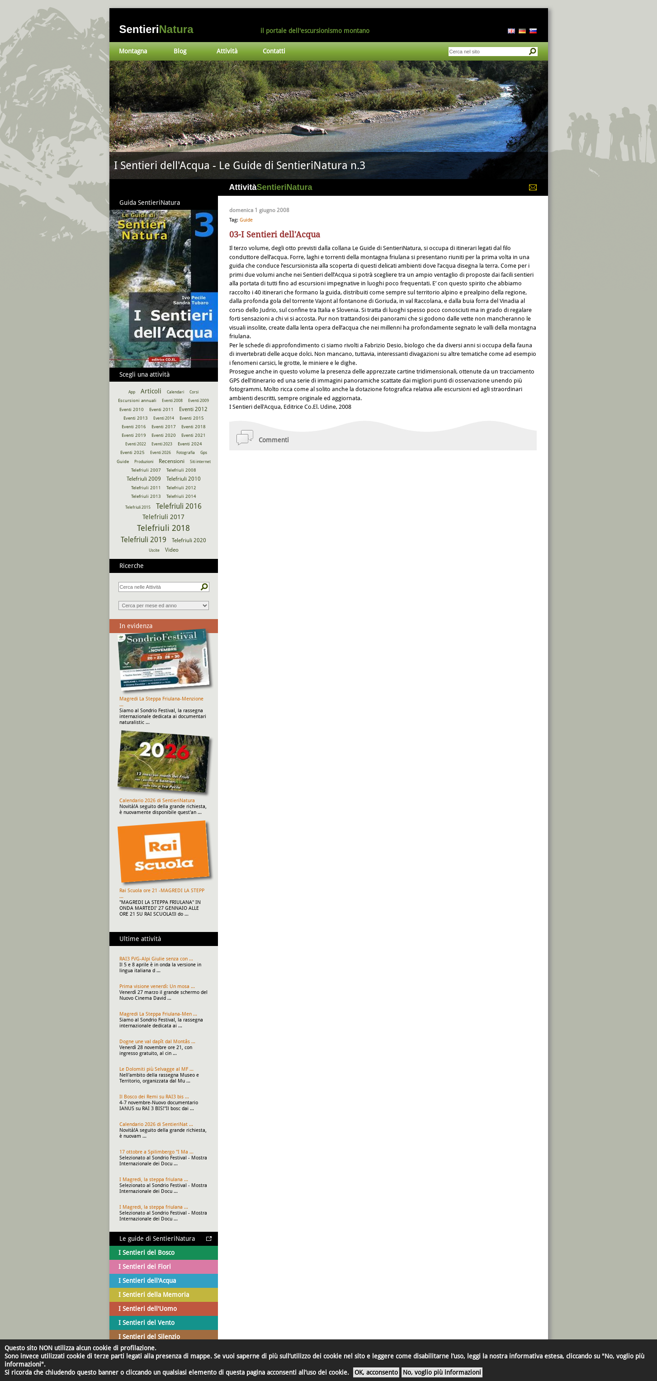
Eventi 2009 (198, 400)
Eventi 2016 (134, 426)
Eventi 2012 (193, 409)
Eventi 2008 (172, 400)
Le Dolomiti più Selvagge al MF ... (156, 1069)
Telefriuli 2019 (143, 539)
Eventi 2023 (161, 444)
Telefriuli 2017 (163, 516)
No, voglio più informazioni (442, 1372)
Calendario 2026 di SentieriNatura (157, 801)
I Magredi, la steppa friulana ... (153, 1179)
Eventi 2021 (193, 435)
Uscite (154, 550)
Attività (227, 51)
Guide (246, 220)
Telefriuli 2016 (179, 506)
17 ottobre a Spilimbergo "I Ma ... (156, 1152)
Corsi (194, 392)
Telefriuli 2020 (189, 540)
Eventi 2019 (134, 435)
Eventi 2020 (163, 435)
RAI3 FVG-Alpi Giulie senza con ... (156, 959)
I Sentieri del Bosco (146, 1252)
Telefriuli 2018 (163, 528)
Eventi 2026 (160, 452)
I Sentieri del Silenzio (149, 1336)
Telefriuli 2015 (138, 507)
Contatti (274, 51)
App (131, 392)
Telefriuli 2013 (146, 496)
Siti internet (200, 461)
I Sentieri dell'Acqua (147, 1280)
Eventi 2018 (193, 426)
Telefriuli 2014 (181, 496)
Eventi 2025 (132, 452)
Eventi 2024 (190, 443)
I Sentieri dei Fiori (144, 1266)
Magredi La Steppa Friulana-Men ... (158, 1014)
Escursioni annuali (137, 400)
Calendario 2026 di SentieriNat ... (156, 1124)
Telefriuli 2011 (146, 487)
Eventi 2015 (192, 418)
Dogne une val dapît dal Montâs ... (157, 1042)
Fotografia (185, 452)
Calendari (175, 392)
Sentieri (156, 29)
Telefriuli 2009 (144, 479)
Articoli (151, 391)
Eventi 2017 (163, 426)
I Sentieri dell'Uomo (147, 1308)
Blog (180, 51)
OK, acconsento (376, 1372)
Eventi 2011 (161, 409)
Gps (203, 452)
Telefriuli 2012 (181, 487)
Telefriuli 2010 (183, 479)
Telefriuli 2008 (181, 470)
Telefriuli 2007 (146, 470)
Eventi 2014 (163, 418)
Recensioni (171, 461)
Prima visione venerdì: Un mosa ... (157, 986)
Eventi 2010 (131, 409)
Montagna (133, 51)
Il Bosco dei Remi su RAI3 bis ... (154, 1097)
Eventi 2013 (135, 418)
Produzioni (143, 461)
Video (172, 550)
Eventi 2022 (135, 444)
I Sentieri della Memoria (153, 1294)
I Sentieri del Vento (146, 1322)
